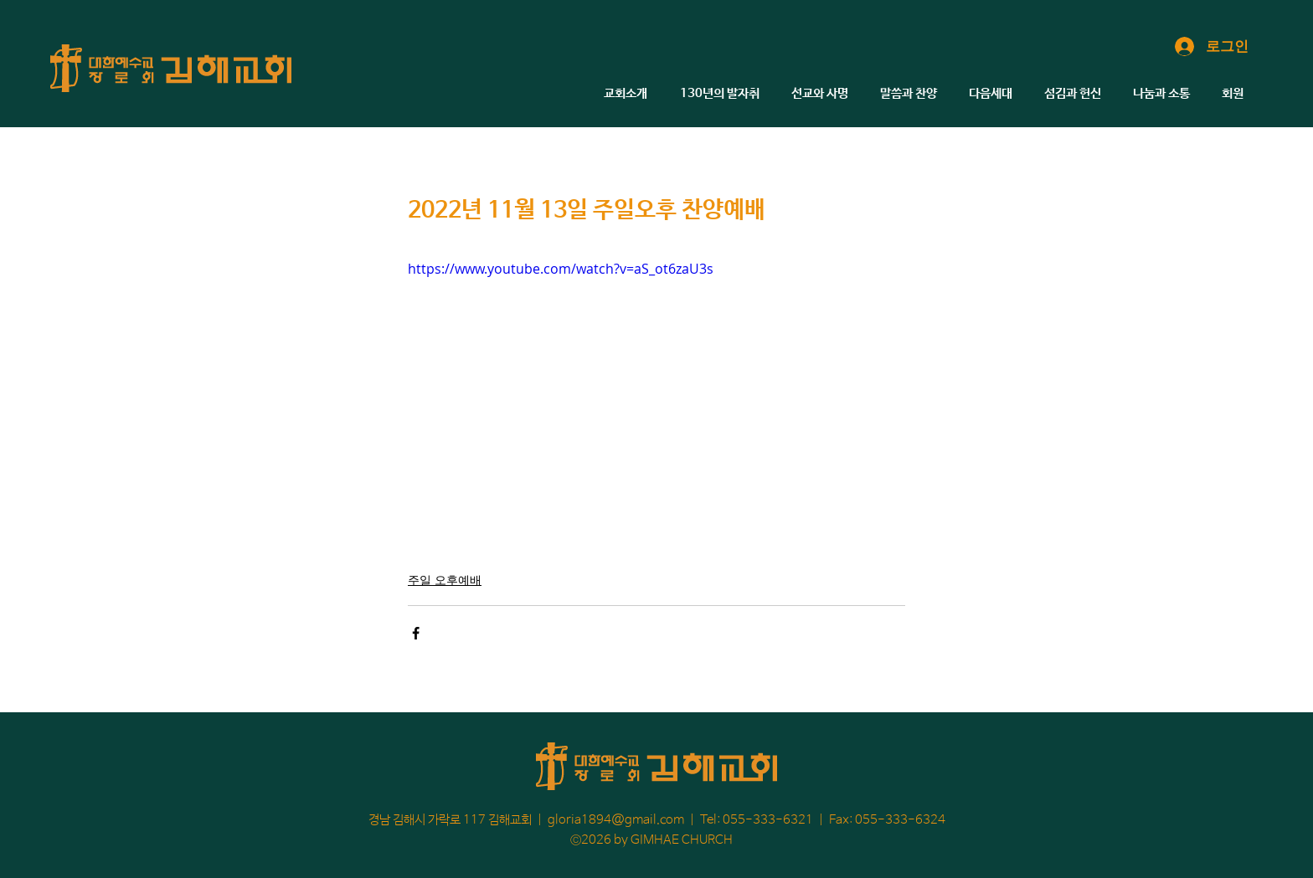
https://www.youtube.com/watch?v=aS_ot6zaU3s (560, 268)
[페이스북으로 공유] (416, 633)
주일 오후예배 (444, 580)
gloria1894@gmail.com (616, 820)
